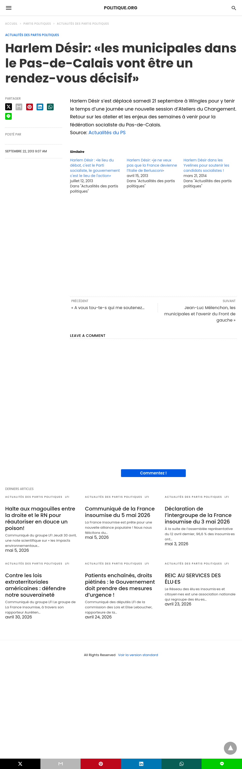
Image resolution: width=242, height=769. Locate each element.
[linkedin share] (40, 107)
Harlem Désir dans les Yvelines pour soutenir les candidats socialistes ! (206, 165)
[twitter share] (8, 106)
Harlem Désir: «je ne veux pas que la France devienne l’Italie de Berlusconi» (152, 165)
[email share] (19, 107)
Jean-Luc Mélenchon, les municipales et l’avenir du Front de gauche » (200, 314)
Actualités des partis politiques (83, 24)
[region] (153, 244)
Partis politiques (37, 24)
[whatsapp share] (50, 107)
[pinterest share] (29, 107)
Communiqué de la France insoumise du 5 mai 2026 (120, 512)
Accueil (11, 24)
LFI (67, 497)
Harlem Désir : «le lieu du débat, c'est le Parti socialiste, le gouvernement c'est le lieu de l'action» (95, 168)
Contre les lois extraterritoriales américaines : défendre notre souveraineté (35, 585)
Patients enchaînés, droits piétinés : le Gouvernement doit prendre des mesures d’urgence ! (120, 585)
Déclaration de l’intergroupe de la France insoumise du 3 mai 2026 (198, 515)
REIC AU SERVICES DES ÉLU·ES (193, 579)
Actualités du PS (107, 132)
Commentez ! (153, 473)
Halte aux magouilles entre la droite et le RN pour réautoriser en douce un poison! (40, 518)
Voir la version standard (138, 654)
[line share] (8, 116)
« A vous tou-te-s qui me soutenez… (107, 308)
